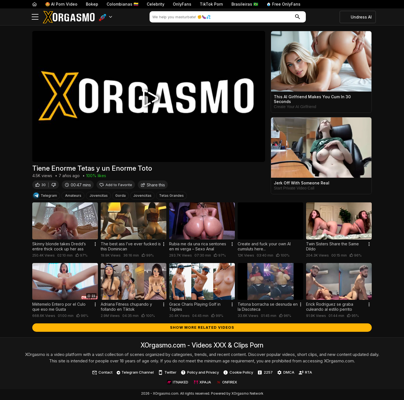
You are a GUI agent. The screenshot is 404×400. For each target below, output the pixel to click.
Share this (153, 186)
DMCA (285, 373)
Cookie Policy (238, 373)
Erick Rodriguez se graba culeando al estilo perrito (329, 308)
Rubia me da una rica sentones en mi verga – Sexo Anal (197, 248)
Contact (102, 373)
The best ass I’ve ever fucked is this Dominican (131, 248)
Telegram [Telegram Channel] (45, 197)
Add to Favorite (115, 186)
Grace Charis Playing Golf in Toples (195, 308)
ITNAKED (177, 383)
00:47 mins (78, 186)
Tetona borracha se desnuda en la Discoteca (268, 308)
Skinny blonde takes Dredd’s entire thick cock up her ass (59, 248)
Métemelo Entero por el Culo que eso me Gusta (59, 308)
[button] (105, 17)
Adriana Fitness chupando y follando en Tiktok (126, 308)
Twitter (167, 373)
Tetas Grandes (171, 197)
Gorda (120, 197)
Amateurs (73, 197)
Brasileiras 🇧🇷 (244, 4)
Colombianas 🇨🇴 (122, 4)
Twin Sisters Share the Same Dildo (332, 248)
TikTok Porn (211, 4)
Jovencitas (98, 197)
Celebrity (155, 4)
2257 (265, 373)
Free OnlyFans (283, 4)
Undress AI (361, 17)
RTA (305, 373)
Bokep (92, 4)
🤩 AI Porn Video (61, 4)
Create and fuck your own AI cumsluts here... (264, 248)
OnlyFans (182, 4)
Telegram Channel (135, 373)
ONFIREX (227, 383)
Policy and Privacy (200, 373)
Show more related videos (202, 328)
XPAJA (202, 383)
